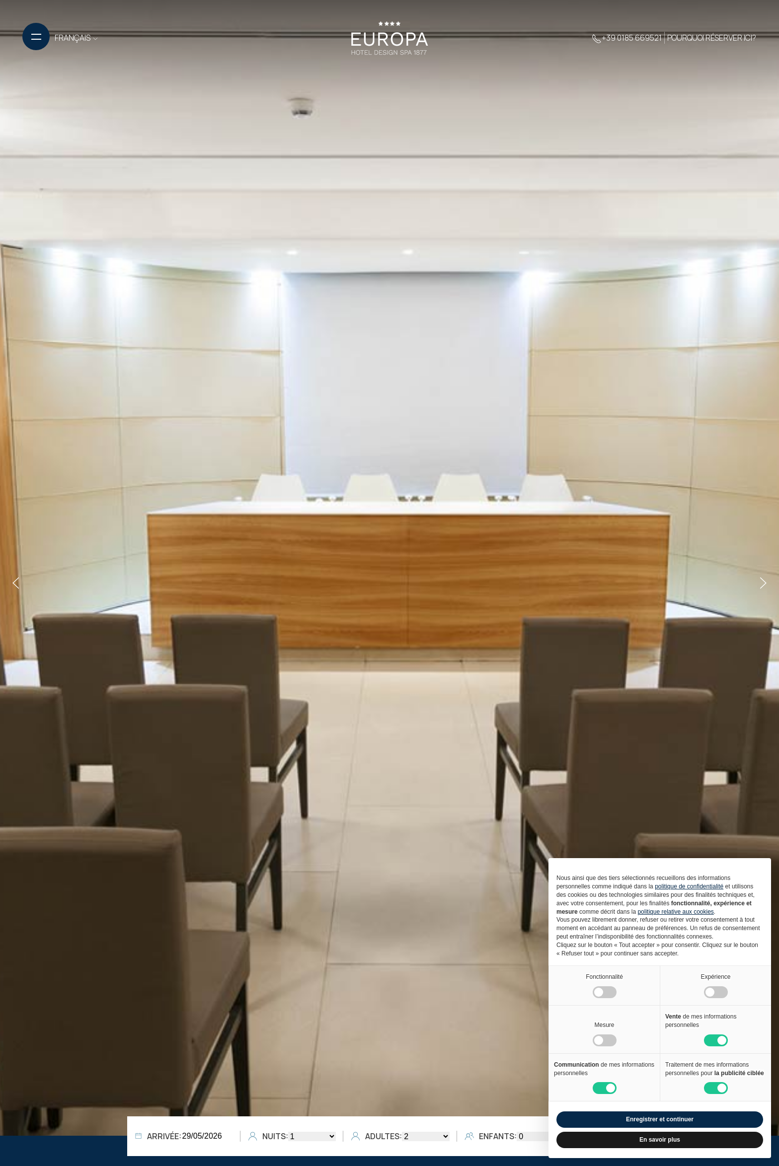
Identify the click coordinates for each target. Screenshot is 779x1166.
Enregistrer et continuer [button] (660, 1119)
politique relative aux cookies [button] (675, 911)
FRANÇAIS (77, 37)
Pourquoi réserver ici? (711, 37)
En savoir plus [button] (659, 1139)
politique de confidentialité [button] (689, 886)
